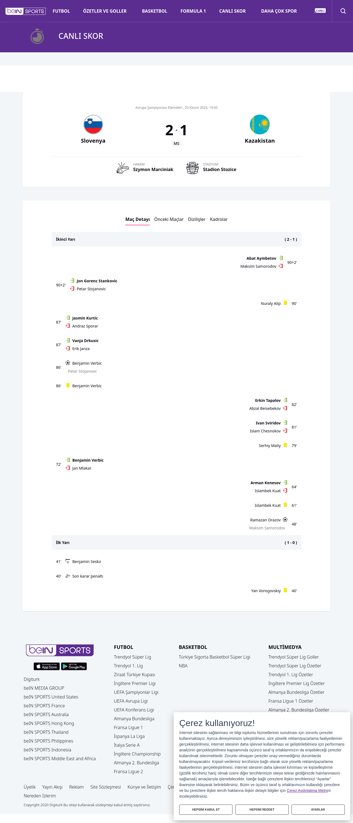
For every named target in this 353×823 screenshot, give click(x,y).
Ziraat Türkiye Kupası (134, 675)
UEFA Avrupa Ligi (131, 701)
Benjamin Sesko (86, 561)
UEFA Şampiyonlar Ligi (136, 692)
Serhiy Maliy (270, 445)
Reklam (76, 787)
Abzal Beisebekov (265, 408)
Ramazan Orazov (265, 520)
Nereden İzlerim (40, 796)
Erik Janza (81, 348)
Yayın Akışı (52, 787)
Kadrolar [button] (219, 219)
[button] (26, 11)
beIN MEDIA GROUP (44, 688)
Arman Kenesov (266, 482)
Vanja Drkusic (85, 340)
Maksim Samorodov (258, 266)
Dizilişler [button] (196, 219)
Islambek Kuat (268, 490)
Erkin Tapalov (268, 400)
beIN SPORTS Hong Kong (49, 723)
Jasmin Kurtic (85, 318)
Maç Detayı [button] (137, 219)
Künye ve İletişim (144, 787)
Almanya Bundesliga (134, 719)
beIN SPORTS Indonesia (47, 750)
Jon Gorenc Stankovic (97, 280)
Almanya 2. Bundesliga (136, 763)
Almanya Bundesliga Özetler (296, 692)
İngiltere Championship (137, 754)
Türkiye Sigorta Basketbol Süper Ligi (214, 657)
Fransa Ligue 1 (128, 727)
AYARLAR (318, 809)
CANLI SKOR (232, 11)
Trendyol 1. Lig (128, 666)
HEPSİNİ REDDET (262, 809)
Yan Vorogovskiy (266, 590)
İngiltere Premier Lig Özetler (296, 683)
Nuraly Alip (271, 303)
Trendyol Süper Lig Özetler (294, 666)
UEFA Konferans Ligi (134, 710)
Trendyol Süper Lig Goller (293, 657)
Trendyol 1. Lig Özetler (290, 675)
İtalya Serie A (127, 745)
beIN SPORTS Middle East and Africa (60, 759)
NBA (183, 666)
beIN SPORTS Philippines (48, 741)
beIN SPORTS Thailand (46, 732)
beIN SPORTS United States (51, 697)
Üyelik (30, 787)
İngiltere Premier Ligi (135, 683)
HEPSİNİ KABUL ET (206, 809)
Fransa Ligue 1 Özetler (290, 701)
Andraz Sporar (85, 326)
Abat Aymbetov (261, 258)
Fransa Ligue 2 (128, 771)
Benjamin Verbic (87, 363)
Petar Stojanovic (91, 288)
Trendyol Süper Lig (132, 657)
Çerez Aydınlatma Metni (307, 788)
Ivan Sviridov (268, 423)
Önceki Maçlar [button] (169, 219)
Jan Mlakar (81, 468)
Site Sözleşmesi (105, 787)
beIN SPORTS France (44, 706)
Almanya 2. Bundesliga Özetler (298, 710)
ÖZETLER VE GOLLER (105, 11)
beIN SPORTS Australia (46, 714)
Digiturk (32, 679)
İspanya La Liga (129, 736)
